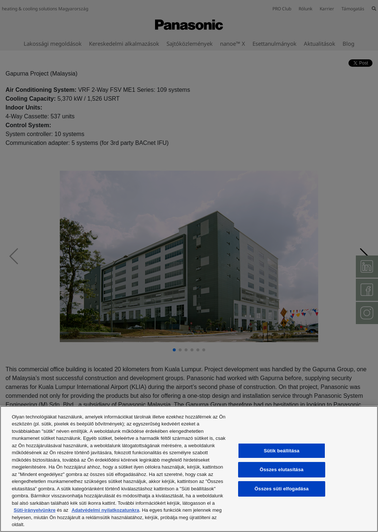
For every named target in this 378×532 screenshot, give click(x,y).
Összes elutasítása (282, 470)
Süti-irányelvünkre (34, 510)
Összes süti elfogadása (282, 488)
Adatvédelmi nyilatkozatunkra (106, 510)
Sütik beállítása (282, 450)
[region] (189, 469)
